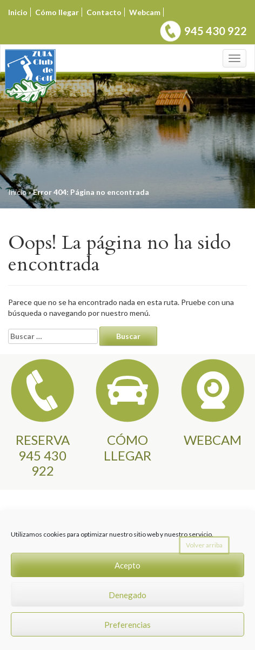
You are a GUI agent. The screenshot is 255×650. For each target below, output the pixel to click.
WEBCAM (212, 440)
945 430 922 (215, 30)
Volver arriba (204, 545)
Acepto (127, 565)
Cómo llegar (57, 12)
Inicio (18, 12)
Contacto (104, 12)
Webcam (144, 12)
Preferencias (127, 624)
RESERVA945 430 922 (43, 455)
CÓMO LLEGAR (127, 447)
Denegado (127, 595)
